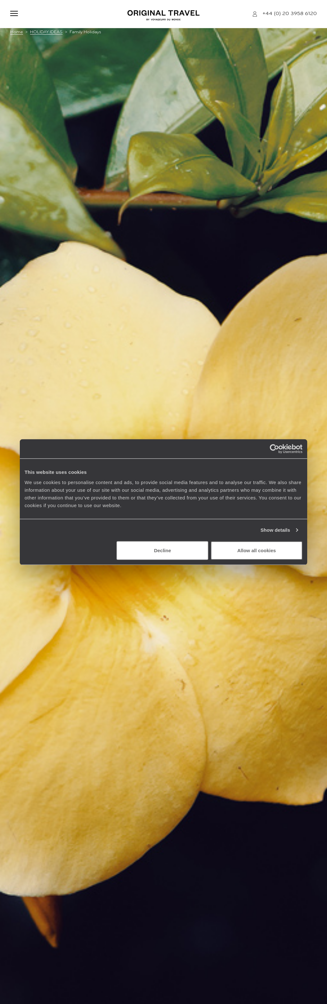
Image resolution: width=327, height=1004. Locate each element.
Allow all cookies (256, 550)
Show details (275, 530)
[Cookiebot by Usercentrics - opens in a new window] (274, 449)
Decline (162, 550)
